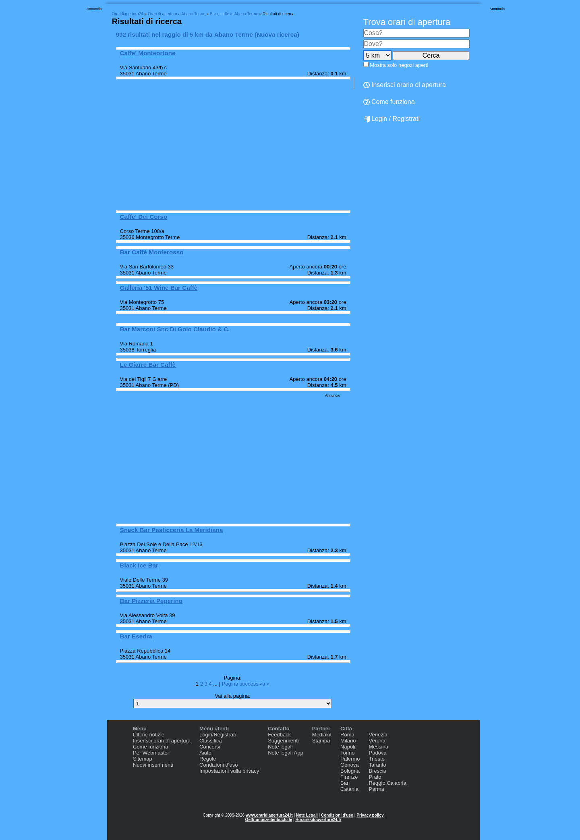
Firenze (349, 777)
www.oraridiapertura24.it (269, 815)
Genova (349, 765)
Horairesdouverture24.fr (318, 819)
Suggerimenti (283, 741)
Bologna (350, 771)
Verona (377, 741)
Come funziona (389, 101)
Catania (349, 789)
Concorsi (209, 747)
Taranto (377, 765)
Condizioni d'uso (337, 815)
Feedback (279, 735)
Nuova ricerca (277, 34)
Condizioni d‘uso (218, 765)
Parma (376, 789)
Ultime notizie (148, 735)
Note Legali (307, 815)
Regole (207, 759)
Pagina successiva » (246, 684)
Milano (348, 741)
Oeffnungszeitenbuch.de (268, 819)
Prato (375, 777)
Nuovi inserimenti (153, 765)
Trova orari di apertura (407, 22)
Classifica (210, 741)
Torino (347, 753)
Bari (345, 783)
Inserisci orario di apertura (404, 84)
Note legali (280, 747)
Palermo (350, 759)
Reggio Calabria (387, 783)
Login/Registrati (217, 735)
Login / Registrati (391, 119)
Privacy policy (369, 815)
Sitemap (142, 759)
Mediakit (321, 735)
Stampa (321, 741)
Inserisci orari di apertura (162, 741)
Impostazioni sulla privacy (229, 771)
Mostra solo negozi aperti (399, 65)
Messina (378, 747)
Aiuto (205, 753)
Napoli (347, 747)
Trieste (376, 759)
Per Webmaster (151, 753)
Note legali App (285, 753)
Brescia (377, 771)
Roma (347, 735)
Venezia (378, 735)
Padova (377, 753)
